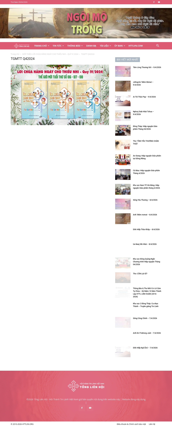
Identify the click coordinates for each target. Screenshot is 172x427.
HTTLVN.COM (136, 45)
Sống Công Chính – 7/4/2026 (145, 318)
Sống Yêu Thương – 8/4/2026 (145, 200)
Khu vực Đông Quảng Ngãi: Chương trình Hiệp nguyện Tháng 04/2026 (146, 262)
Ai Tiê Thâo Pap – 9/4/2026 (144, 97)
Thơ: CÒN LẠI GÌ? (140, 274)
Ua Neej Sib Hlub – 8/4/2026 (145, 244)
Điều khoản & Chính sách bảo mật (131, 424)
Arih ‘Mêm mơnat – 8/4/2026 (145, 215)
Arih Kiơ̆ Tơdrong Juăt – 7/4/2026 (147, 333)
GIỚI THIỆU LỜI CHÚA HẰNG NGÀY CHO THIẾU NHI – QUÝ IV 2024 (50, 54)
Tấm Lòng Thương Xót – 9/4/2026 (147, 67)
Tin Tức (58, 45)
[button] (157, 46)
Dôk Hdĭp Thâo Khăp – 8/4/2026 (146, 229)
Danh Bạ (91, 45)
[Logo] (21, 46)
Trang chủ (15, 54)
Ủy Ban (119, 45)
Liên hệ (152, 424)
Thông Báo (75, 45)
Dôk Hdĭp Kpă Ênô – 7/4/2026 (145, 348)
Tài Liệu (105, 45)
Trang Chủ (41, 45)
